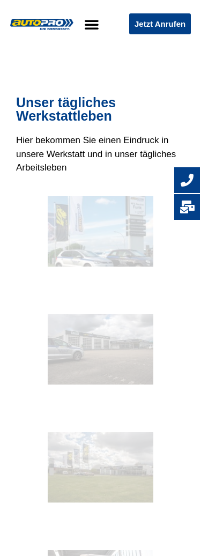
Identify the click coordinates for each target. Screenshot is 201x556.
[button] (91, 24)
